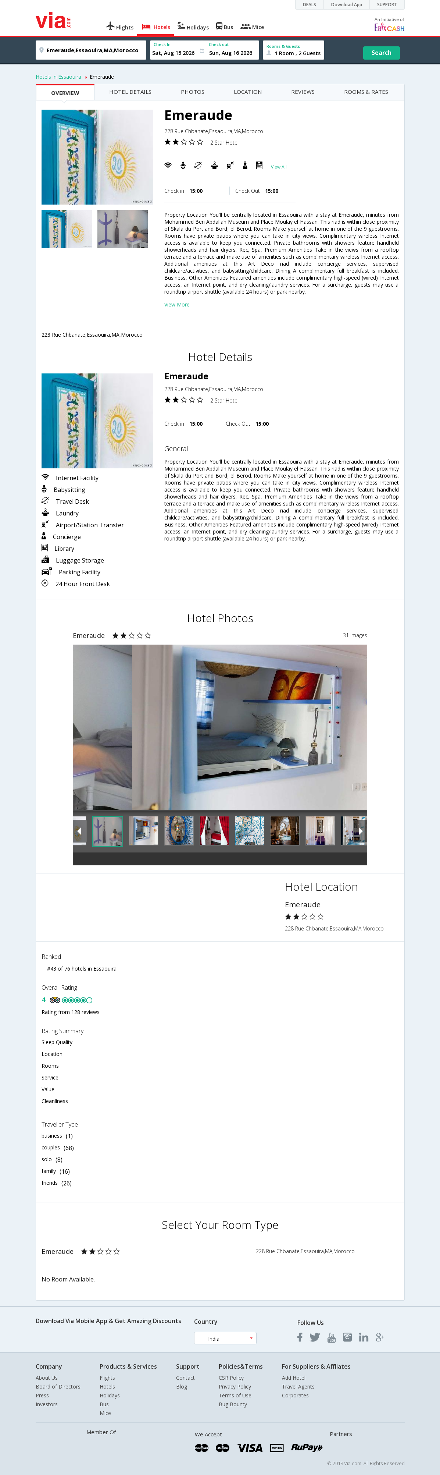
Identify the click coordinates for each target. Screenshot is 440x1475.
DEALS (309, 4)
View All (279, 167)
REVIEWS (303, 91)
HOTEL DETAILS (130, 91)
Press (42, 1395)
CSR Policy (231, 1377)
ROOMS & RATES (366, 91)
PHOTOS (192, 91)
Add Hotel (293, 1377)
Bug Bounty (233, 1404)
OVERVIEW (65, 92)
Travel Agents (298, 1386)
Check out (219, 44)
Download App (346, 4)
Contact (185, 1377)
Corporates (295, 1395)
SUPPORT (387, 4)
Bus (104, 1404)
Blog (181, 1386)
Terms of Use (235, 1395)
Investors (47, 1404)
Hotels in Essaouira (58, 76)
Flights (107, 1377)
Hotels (107, 1386)
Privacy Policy (235, 1386)
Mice (105, 1413)
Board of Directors (58, 1386)
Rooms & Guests (283, 46)
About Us (47, 1377)
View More (177, 304)
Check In (162, 44)
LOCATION (248, 91)
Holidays (110, 1395)
